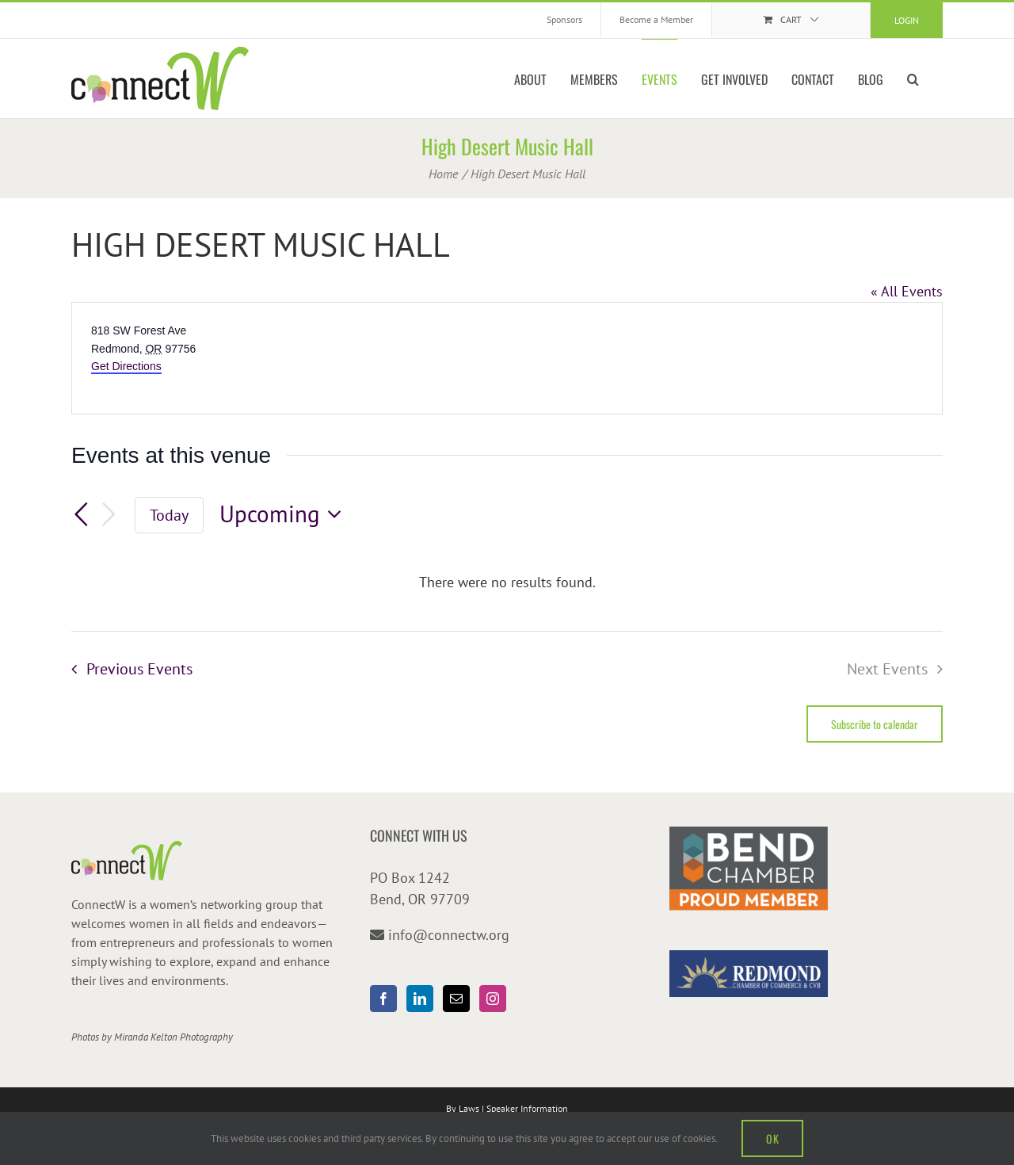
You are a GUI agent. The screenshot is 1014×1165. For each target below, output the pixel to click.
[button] (913, 78)
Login (906, 20)
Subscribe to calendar (874, 724)
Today (169, 514)
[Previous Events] (80, 514)
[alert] (507, 582)
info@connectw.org (448, 935)
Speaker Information (527, 1108)
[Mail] (456, 998)
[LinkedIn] (419, 998)
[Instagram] (492, 998)
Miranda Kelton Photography (173, 1037)
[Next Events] (109, 515)
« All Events (907, 291)
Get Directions (126, 366)
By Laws (462, 1108)
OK (772, 1138)
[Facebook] (383, 998)
